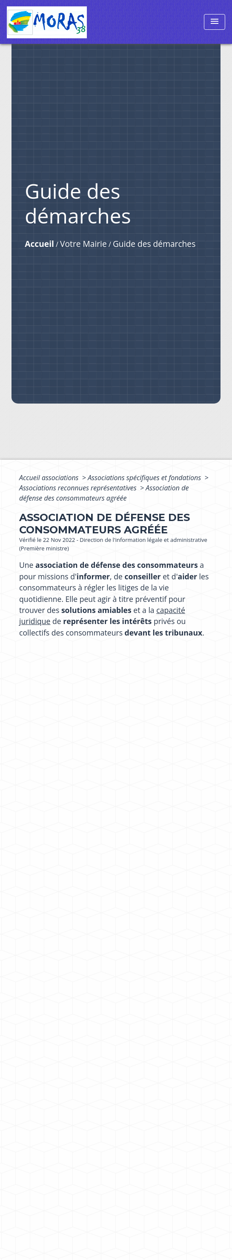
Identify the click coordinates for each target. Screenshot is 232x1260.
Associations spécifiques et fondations (145, 477)
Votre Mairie (83, 243)
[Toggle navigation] (214, 22)
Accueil (39, 243)
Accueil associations (49, 477)
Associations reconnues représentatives (78, 488)
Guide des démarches (154, 243)
